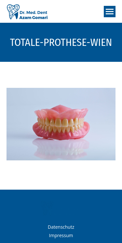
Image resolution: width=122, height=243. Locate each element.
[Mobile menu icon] (109, 11)
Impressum (61, 235)
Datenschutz (61, 227)
